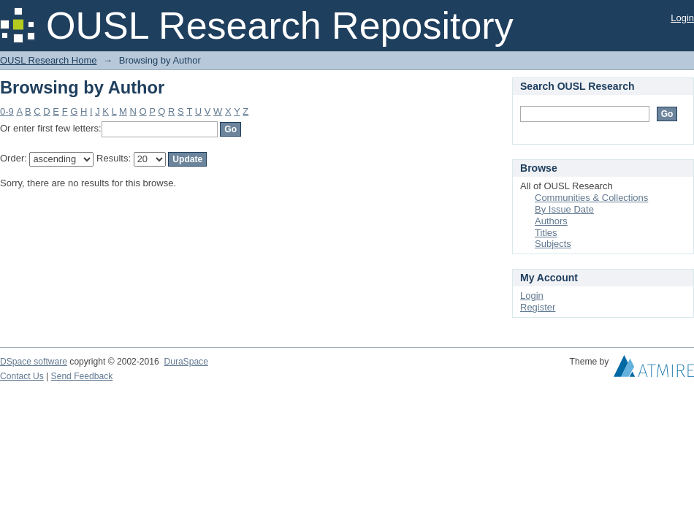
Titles (546, 232)
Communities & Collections (591, 197)
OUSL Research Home (48, 60)
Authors (551, 221)
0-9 (7, 111)
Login (682, 17)
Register (537, 307)
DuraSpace (185, 362)
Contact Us (22, 376)
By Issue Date (564, 209)
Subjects (553, 243)
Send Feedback (82, 376)
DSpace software (33, 362)
